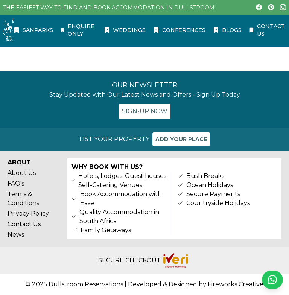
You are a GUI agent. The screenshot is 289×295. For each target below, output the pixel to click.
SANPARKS (33, 30)
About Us (22, 172)
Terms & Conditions (23, 198)
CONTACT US (267, 30)
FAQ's (16, 183)
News (16, 234)
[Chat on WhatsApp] (272, 280)
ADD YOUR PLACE (181, 139)
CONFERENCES (179, 30)
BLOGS (227, 30)
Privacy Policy (28, 213)
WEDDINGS (125, 30)
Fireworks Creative (235, 284)
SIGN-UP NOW (144, 111)
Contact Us (24, 224)
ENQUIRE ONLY (77, 30)
